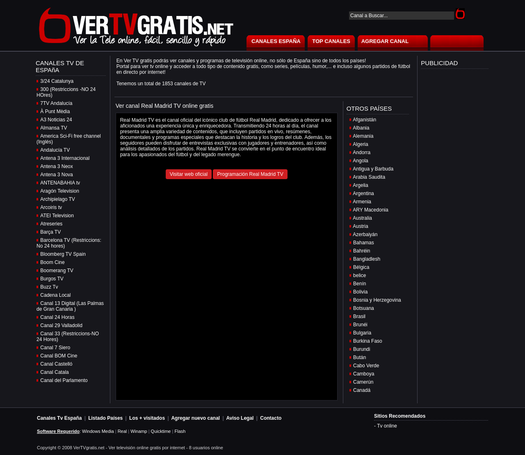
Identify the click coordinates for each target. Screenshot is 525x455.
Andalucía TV (55, 150)
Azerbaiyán (365, 234)
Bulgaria (362, 333)
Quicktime (161, 431)
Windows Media (98, 431)
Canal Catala (54, 372)
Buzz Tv (49, 287)
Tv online (387, 426)
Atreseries (51, 224)
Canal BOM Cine (58, 356)
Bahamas (363, 243)
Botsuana (363, 308)
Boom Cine (52, 262)
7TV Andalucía (56, 103)
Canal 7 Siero (55, 347)
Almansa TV (53, 128)
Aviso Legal (240, 418)
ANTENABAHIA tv (60, 183)
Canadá (361, 390)
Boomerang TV (56, 270)
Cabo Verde (366, 366)
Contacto (270, 418)
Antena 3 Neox (56, 166)
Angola (360, 161)
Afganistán (364, 120)
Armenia (362, 202)
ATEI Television (57, 215)
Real (122, 431)
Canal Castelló (56, 364)
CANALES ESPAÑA (276, 41)
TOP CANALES (331, 41)
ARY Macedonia (370, 210)
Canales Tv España (59, 418)
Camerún (363, 382)
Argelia (360, 185)
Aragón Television (59, 191)
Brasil (359, 316)
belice (359, 275)
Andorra (361, 152)
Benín (359, 284)
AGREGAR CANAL (385, 41)
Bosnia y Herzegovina (377, 300)
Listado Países (105, 418)
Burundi (361, 349)
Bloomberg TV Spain (63, 254)
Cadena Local (55, 295)
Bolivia (360, 292)
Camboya (363, 374)
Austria (360, 226)
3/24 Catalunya (56, 81)
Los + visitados (147, 418)
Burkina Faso (367, 341)
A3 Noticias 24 (56, 120)
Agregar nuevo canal (195, 418)
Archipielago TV (57, 199)
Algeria (360, 144)
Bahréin (361, 251)
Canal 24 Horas (57, 317)
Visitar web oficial (189, 174)
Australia (362, 218)
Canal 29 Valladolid (61, 325)
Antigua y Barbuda (373, 169)
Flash (179, 431)
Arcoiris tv (51, 207)
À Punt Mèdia (55, 111)
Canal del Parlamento (63, 380)
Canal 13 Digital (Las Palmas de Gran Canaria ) (70, 306)
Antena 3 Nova (56, 174)
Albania (361, 128)
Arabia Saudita (369, 177)
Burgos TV (51, 279)
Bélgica (361, 267)
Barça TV (50, 232)
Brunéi (360, 325)
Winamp (138, 431)
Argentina (363, 193)
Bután (359, 357)
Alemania (363, 136)
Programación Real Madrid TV (250, 174)
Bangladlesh (366, 259)
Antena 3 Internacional (64, 158)
